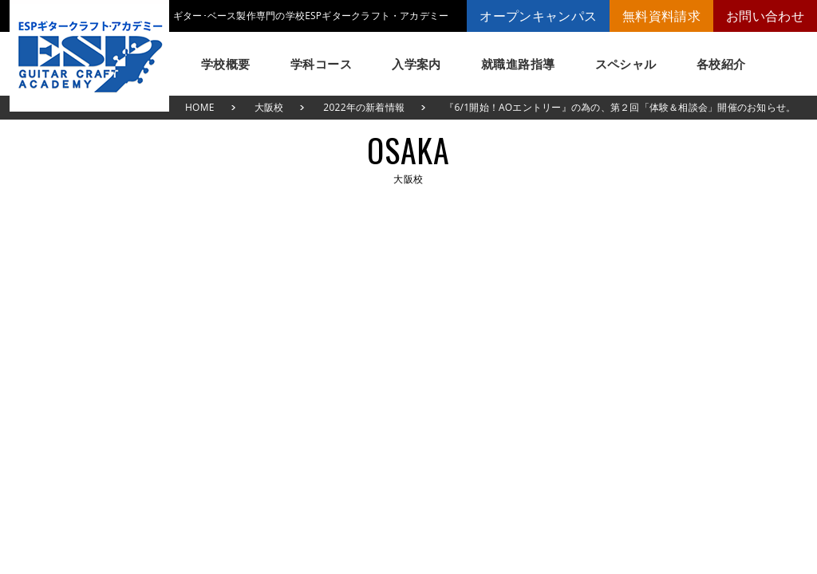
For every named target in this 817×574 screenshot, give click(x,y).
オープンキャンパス (538, 16)
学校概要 (226, 64)
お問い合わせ (765, 16)
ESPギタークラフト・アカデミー (89, 56)
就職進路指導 (518, 64)
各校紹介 (721, 64)
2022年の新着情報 (364, 107)
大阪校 (269, 107)
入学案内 (416, 64)
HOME (200, 107)
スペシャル (626, 64)
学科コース (321, 64)
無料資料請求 (661, 16)
